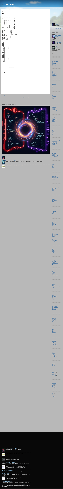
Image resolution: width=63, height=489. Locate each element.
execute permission (54, 179)
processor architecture (55, 276)
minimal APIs (53, 241)
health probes (53, 199)
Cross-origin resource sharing (56, 140)
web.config (53, 353)
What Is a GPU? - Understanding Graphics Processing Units (58, 47)
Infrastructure (53, 203)
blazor (52, 86)
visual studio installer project (55, 345)
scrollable (53, 294)
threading (53, 329)
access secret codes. (54, 59)
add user (53, 64)
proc (52, 274)
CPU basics (53, 134)
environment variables (55, 177)
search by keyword (54, 296)
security (53, 298)
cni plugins (53, 112)
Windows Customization (55, 356)
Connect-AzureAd (54, 122)
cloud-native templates (55, 110)
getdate (53, 190)
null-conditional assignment (55, 254)
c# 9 (52, 95)
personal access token (55, 270)
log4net (53, 227)
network (53, 252)
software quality (54, 309)
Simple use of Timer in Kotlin (5, 473)
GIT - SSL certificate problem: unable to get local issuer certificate (14, 165)
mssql (52, 248)
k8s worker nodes (54, 221)
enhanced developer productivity (56, 175)
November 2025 (54, 372)
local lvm (53, 226)
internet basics (54, 215)
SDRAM (53, 295)
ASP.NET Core (54, 77)
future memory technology (55, 187)
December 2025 (54, 371)
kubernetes (53, 223)
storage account (54, 318)
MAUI (52, 232)
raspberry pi (53, 285)
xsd (52, 364)
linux (52, 225)
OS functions (53, 260)
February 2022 (54, 383)
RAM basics (53, 284)
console (53, 123)
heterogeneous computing (55, 200)
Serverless (53, 299)
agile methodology (54, 65)
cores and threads (54, 129)
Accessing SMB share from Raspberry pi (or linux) (8, 462)
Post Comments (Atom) (8, 100)
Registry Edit (53, 288)
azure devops (53, 83)
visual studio (53, 342)
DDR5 (52, 151)
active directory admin (55, 61)
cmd (52, 111)
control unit (53, 128)
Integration (53, 214)
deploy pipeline (54, 153)
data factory (53, 145)
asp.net (53, 76)
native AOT (53, 251)
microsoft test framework (55, 240)
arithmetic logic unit (54, 75)
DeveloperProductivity (55, 156)
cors (52, 130)
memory (53, 233)
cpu (52, 133)
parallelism (53, 262)
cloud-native (53, 109)
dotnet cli (53, 168)
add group (53, 62)
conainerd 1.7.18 (54, 120)
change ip (53, 98)
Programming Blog (7, 4)
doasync (53, 164)
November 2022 (54, 382)
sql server (53, 310)
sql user (53, 311)
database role (53, 146)
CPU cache (53, 135)
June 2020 (53, 394)
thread (52, 328)
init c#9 (53, 210)
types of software (54, 332)
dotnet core (53, 169)
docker (52, 165)
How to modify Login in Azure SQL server (7, 470)
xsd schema (53, 365)
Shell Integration (54, 300)
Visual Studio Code (54, 344)
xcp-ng (52, 362)
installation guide (54, 213)
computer (53, 118)
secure (52, 297)
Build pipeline (53, 89)
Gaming (53, 189)
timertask (53, 331)
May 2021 (53, 385)
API (52, 72)
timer (52, 330)
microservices (53, 237)
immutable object (54, 202)
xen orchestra (53, 363)
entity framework (54, 176)
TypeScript (53, 333)
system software (54, 320)
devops (53, 158)
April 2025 (53, 373)
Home (26, 95)
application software (54, 74)
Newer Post (4, 95)
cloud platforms (54, 107)
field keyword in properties (55, 181)
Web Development (54, 351)
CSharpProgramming (54, 141)
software (53, 305)
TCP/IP (53, 322)
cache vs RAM (54, 96)
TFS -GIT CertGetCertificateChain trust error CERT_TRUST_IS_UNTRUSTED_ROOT (17, 465)
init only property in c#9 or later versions (7, 481)
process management (55, 275)
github (52, 192)
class (52, 100)
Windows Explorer (54, 357)
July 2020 (53, 393)
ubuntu (52, 334)
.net (52, 54)
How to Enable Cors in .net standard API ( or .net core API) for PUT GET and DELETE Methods (15, 484)
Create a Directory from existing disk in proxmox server (12, 160)
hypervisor (53, 201)
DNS (52, 163)
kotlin (52, 222)
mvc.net (53, 250)
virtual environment (54, 340)
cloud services (54, 108)
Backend (53, 85)
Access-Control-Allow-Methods (56, 60)
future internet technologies (55, 186)
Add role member (54, 63)
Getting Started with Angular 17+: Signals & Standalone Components (58, 35)
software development (55, 307)
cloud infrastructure (54, 106)
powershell (53, 272)
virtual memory (54, 341)
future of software (54, 188)
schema (53, 293)
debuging (53, 152)
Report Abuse (54, 396)
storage (53, 317)
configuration (53, 121)
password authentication (55, 263)
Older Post (47, 95)
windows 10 (53, 355)
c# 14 (52, 94)
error (52, 178)
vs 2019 (53, 346)
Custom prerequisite (54, 143)
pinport (52, 271)
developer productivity (55, 155)
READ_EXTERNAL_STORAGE (56, 286)
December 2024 (54, 374)
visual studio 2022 (54, 343)
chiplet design (53, 99)
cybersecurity (53, 144)
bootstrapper (53, 87)
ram (52, 283)
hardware (53, 198)
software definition (54, 306)
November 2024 (54, 375)
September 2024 (54, 376)
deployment (53, 154)
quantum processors (54, 282)
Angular (53, 71)
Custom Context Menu (55, 142)
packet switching (54, 261)
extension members (54, 180)
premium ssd (53, 273)
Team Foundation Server (55, 323)
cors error (53, 131)
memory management (55, 234)
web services (53, 352)
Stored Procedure (54, 319)
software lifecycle (54, 308)
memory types (53, 236)
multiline (53, 249)
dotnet (52, 166)
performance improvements (55, 265)
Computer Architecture (55, 119)
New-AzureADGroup (54, 253)
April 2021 (53, 386)
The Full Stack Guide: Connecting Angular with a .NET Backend (12, 102)
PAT (52, 264)
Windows (53, 354)
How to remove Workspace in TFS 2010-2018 (57, 24)
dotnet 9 (53, 167)
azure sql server (54, 84)
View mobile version (25, 97)
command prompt (54, 117)
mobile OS (53, 242)
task (52, 321)
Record (53, 287)
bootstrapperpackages (55, 88)
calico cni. (53, 97)
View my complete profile (55, 430)
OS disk (53, 259)
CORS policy (53, 132)
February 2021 (54, 387)
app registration (54, 73)
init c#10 (53, 209)
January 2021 (53, 388)
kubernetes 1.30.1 (54, 224)
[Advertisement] (26, 176)
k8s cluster (53, 220)
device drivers (53, 157)
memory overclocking (54, 235)
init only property (54, 211)
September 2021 (54, 384)
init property (53, 212)
